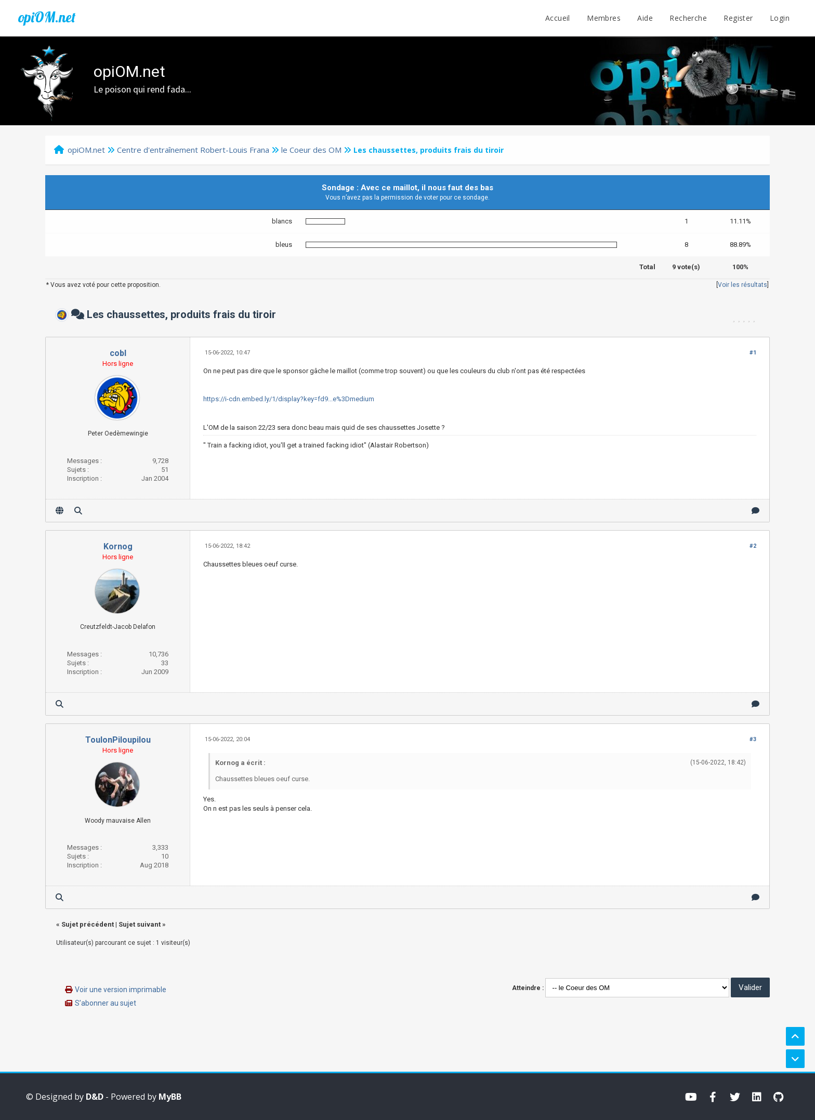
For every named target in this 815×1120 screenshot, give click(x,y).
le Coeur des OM (311, 149)
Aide (645, 18)
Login (780, 18)
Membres (604, 18)
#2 (753, 546)
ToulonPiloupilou (118, 740)
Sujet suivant (140, 924)
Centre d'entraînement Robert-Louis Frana (193, 149)
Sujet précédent (87, 924)
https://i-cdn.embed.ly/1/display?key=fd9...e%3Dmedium (288, 399)
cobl (118, 353)
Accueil (557, 18)
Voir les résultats (742, 284)
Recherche (688, 18)
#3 (753, 739)
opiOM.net (46, 17)
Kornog (118, 546)
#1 (753, 352)
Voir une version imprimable (120, 989)
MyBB (170, 1096)
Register (738, 18)
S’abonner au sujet (105, 1003)
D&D (94, 1096)
